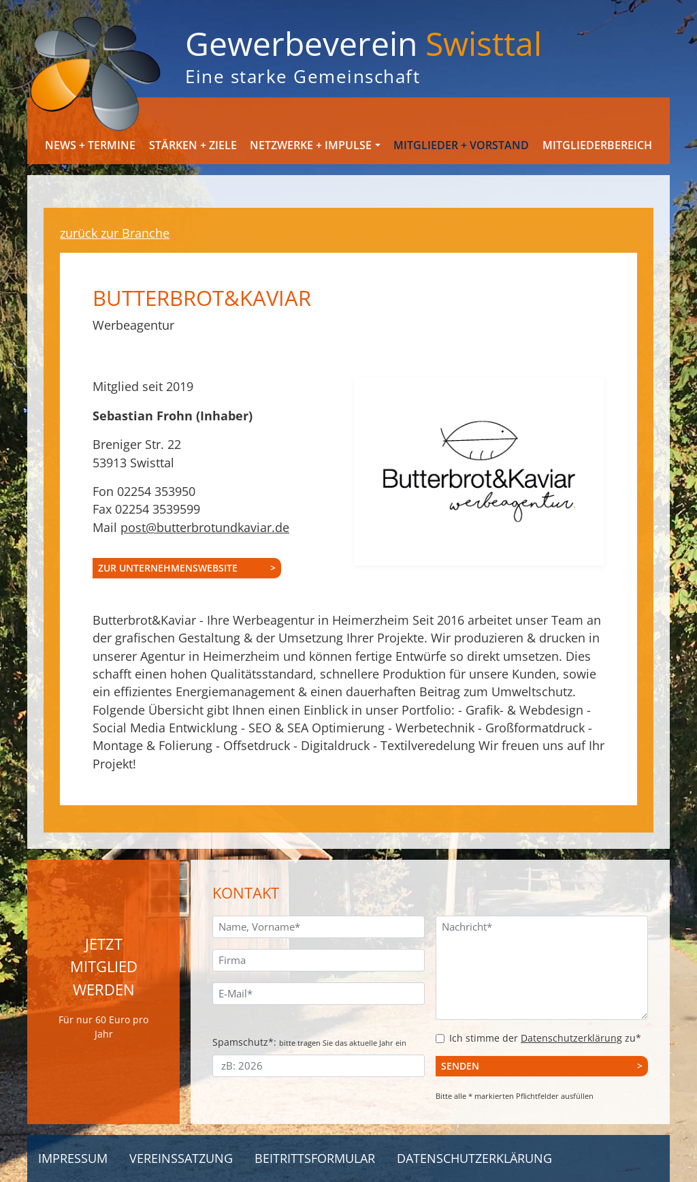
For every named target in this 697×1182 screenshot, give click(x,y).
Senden (460, 1065)
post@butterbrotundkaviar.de (204, 527)
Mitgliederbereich (597, 145)
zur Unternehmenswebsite (168, 567)
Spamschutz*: (309, 1042)
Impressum (73, 1158)
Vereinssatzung (181, 1158)
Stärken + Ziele (193, 145)
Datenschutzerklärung (571, 1037)
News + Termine (90, 145)
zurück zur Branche (114, 233)
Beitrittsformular (315, 1158)
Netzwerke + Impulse (311, 145)
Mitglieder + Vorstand (461, 145)
